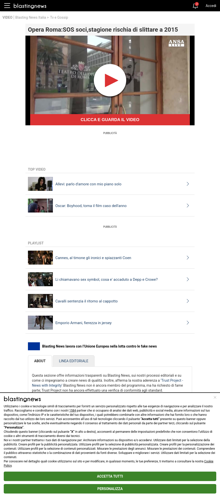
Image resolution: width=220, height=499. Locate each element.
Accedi (211, 6)
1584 (72, 410)
